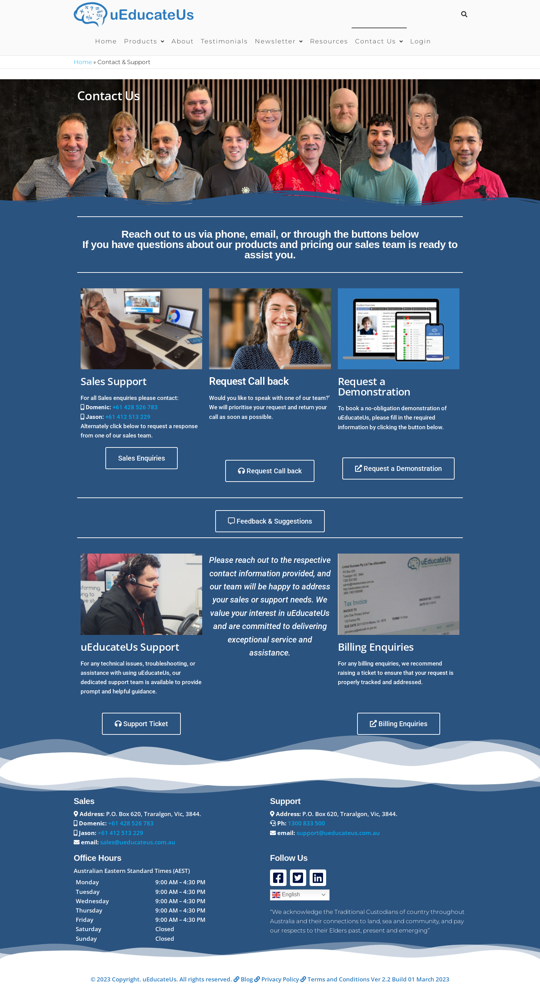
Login (420, 41)
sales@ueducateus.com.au (137, 842)
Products (140, 41)
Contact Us (375, 41)
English (286, 895)
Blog (243, 979)
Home (106, 41)
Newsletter (275, 41)
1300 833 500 (306, 823)
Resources (329, 41)
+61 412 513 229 (127, 416)
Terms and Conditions (335, 979)
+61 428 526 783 (135, 407)
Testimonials (224, 41)
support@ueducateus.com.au (338, 833)
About (183, 41)
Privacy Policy (276, 979)
